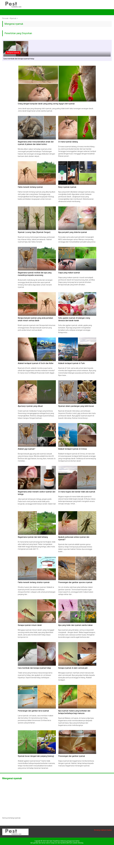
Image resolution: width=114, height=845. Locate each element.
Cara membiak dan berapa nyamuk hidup (18, 59)
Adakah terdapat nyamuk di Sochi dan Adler (35, 363)
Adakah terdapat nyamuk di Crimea (72, 449)
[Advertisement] (57, 797)
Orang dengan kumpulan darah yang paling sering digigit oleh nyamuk (46, 104)
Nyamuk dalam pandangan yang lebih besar (76, 406)
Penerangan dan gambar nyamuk (71, 756)
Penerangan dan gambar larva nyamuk (33, 711)
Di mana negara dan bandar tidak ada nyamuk (76, 492)
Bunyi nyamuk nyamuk (67, 187)
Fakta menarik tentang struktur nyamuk (34, 582)
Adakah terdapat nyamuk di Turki (71, 363)
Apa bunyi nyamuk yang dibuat (30, 406)
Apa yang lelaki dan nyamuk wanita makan (75, 625)
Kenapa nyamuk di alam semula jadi (72, 668)
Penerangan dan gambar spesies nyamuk (75, 582)
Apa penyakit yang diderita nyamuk (72, 232)
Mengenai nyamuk (13, 52)
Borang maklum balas (103, 830)
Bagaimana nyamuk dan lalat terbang (33, 537)
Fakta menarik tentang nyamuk (30, 187)
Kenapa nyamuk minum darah (30, 625)
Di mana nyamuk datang (68, 142)
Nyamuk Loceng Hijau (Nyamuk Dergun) (34, 232)
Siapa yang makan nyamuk (69, 273)
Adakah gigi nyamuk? (26, 449)
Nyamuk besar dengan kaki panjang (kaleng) (36, 756)
